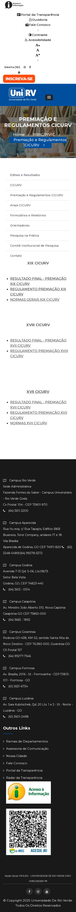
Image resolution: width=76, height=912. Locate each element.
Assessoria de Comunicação (26, 749)
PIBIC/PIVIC (46, 134)
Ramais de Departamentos (25, 741)
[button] (49, 97)
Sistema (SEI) (12, 67)
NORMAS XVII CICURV (28, 423)
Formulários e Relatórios (28, 215)
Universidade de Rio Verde (51, 900)
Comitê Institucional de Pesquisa (34, 245)
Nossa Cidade (15, 756)
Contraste (38, 35)
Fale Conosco (38, 25)
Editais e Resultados (25, 175)
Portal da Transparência (38, 15)
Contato (16, 256)
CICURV (16, 185)
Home (21, 134)
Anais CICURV (20, 205)
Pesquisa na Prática (24, 235)
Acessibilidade (38, 40)
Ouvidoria (38, 20)
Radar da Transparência (22, 778)
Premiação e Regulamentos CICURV (40, 142)
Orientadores (20, 225)
